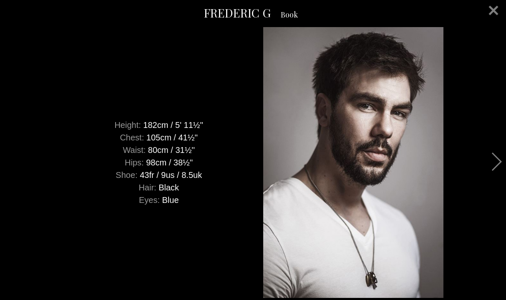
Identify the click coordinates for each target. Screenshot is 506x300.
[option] (253, 162)
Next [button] (496, 161)
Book (289, 15)
